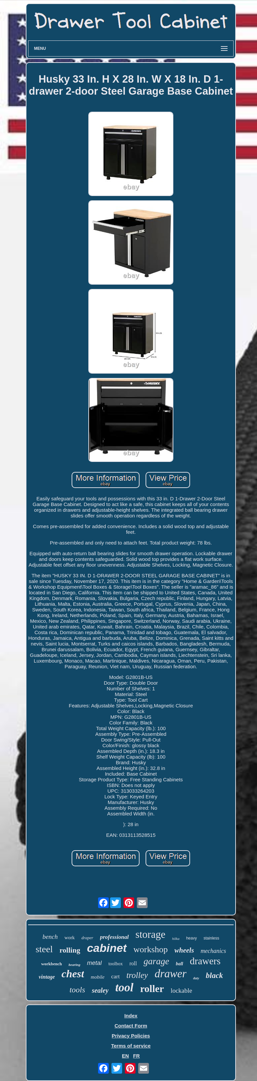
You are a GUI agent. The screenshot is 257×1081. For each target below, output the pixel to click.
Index (130, 1015)
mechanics (213, 951)
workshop (151, 949)
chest (73, 974)
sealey (100, 990)
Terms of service (131, 1046)
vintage (47, 977)
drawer (170, 974)
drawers (205, 961)
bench (50, 936)
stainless (211, 938)
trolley (137, 975)
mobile (97, 977)
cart (115, 976)
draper (87, 937)
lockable (181, 990)
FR (136, 1056)
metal (94, 963)
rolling (70, 950)
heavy (191, 938)
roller (152, 988)
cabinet (107, 948)
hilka (175, 939)
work (69, 937)
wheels (184, 950)
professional (114, 937)
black (214, 975)
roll (133, 963)
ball (179, 963)
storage (151, 934)
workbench (51, 963)
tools (77, 989)
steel (44, 949)
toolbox (115, 963)
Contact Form (130, 1025)
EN (125, 1056)
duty (196, 978)
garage (156, 961)
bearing (74, 965)
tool (124, 987)
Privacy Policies (131, 1036)
